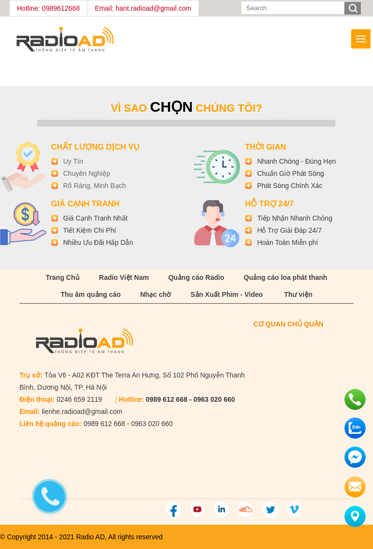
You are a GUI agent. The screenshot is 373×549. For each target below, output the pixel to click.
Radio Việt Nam (124, 277)
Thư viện (298, 294)
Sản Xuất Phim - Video (226, 294)
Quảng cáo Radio (196, 277)
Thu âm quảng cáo (91, 294)
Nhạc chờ (155, 294)
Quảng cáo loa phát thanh (285, 277)
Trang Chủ (63, 277)
